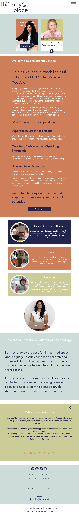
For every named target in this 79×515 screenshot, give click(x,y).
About (31, 474)
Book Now (25, 46)
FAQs (31, 483)
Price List (33, 479)
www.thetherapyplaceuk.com (39, 508)
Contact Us (45, 479)
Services (44, 474)
